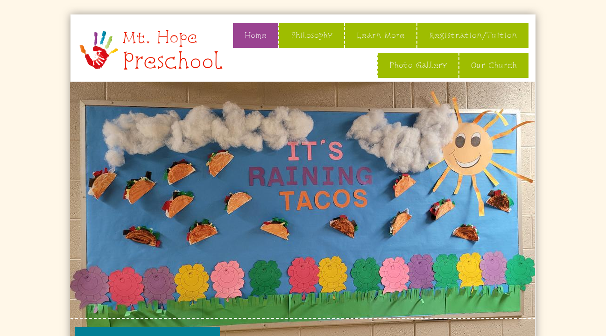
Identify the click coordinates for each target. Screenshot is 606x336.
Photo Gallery (418, 65)
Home (256, 35)
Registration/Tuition (473, 35)
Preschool (172, 61)
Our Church (494, 65)
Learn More (381, 35)
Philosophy (311, 35)
